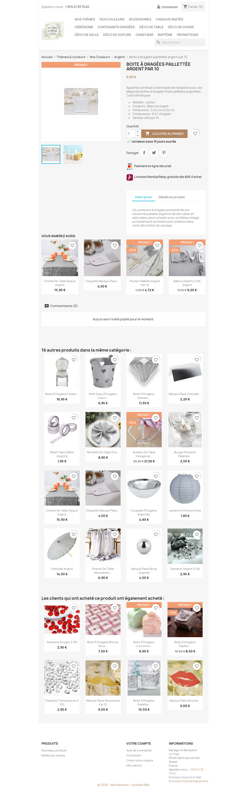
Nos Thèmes (85, 19)
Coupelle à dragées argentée (144, 512)
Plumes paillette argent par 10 (144, 283)
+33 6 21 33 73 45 (77, 7)
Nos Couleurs (112, 19)
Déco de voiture (117, 35)
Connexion (133, 755)
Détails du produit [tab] (172, 197)
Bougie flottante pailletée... (185, 454)
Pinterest (164, 152)
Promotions (187, 35)
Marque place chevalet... (185, 394)
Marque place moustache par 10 (103, 702)
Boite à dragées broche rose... (103, 644)
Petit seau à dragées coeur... (103, 396)
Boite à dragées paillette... (144, 702)
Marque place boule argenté (144, 570)
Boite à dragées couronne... (144, 644)
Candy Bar (144, 35)
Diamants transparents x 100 (62, 702)
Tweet (154, 152)
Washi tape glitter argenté (62, 454)
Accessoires (140, 19)
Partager (144, 152)
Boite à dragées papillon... (185, 644)
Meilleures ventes (53, 755)
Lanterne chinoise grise (185, 510)
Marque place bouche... (184, 700)
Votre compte (138, 743)
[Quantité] (131, 133)
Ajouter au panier (164, 133)
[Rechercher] (180, 42)
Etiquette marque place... (102, 281)
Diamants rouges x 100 (62, 642)
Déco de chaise (181, 27)
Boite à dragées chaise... (62, 394)
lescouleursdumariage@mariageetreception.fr (200, 781)
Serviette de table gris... (103, 452)
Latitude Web (140, 785)
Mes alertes (134, 765)
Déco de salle (87, 35)
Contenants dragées (116, 27)
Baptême (165, 35)
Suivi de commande (139, 750)
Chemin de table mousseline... (103, 570)
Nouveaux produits (54, 750)
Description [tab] (143, 197)
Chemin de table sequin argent (60, 283)
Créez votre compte (139, 760)
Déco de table (151, 27)
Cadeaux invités (169, 19)
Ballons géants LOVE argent (187, 283)
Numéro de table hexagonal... (144, 454)
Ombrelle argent (62, 569)
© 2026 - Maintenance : (114, 785)
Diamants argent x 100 (185, 569)
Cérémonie (84, 27)
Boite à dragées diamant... (144, 396)
